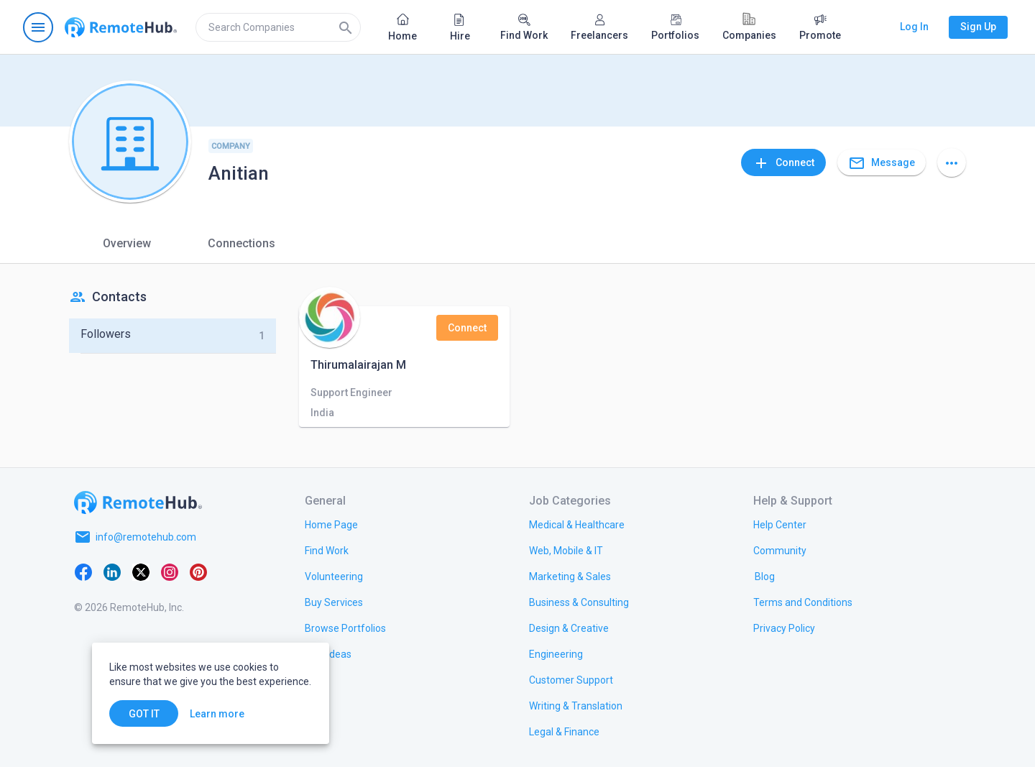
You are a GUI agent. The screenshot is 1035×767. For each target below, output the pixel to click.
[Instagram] (169, 571)
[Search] (345, 27)
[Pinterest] (198, 571)
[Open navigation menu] (38, 27)
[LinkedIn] (112, 571)
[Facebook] (83, 571)
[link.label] (780, 524)
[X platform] (140, 571)
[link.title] (331, 524)
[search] (278, 27)
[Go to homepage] (121, 27)
